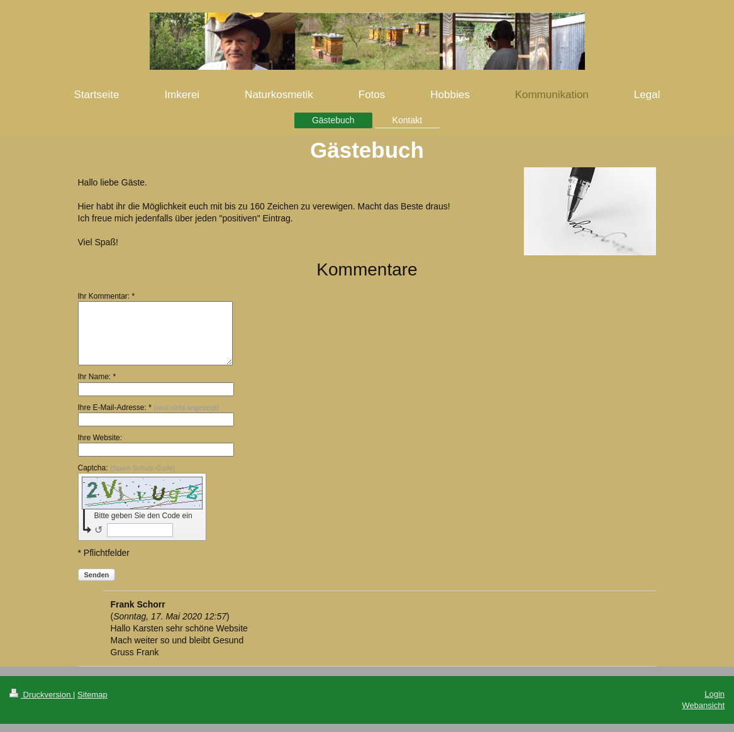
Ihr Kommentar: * (106, 296)
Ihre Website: (100, 437)
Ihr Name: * (97, 376)
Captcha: (126, 467)
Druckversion (41, 694)
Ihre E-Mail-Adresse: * (149, 407)
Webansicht (703, 705)
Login (714, 694)
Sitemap (92, 694)
